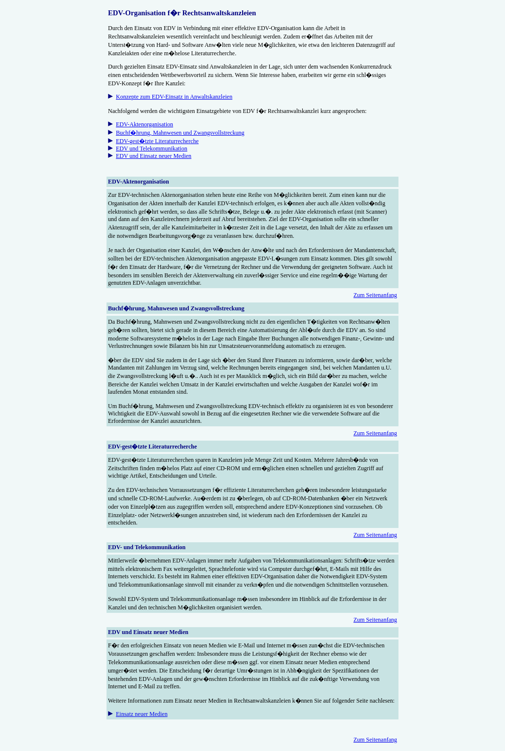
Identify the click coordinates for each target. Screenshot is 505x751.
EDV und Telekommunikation (151, 148)
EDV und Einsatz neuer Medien (153, 155)
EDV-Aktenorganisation (144, 124)
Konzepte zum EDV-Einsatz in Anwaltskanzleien (174, 96)
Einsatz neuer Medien (142, 714)
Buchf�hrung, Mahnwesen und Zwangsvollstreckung (180, 132)
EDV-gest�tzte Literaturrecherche (157, 141)
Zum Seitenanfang (375, 295)
